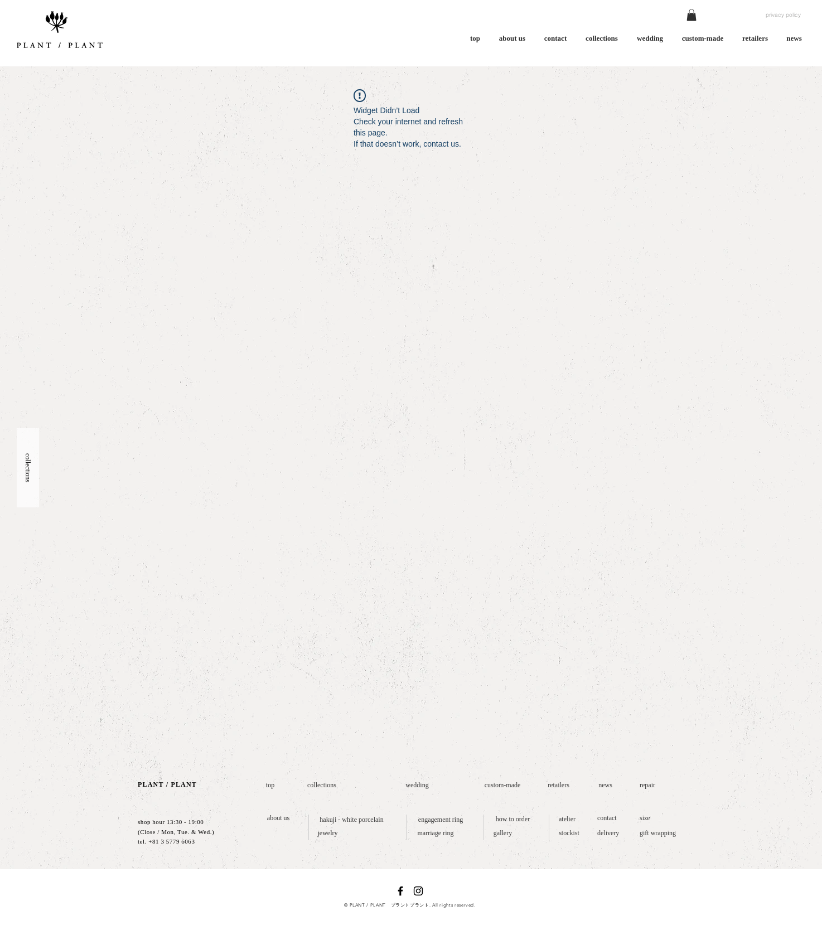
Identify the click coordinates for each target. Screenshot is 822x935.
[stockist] (569, 833)
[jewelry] (327, 833)
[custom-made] (502, 785)
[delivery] (610, 833)
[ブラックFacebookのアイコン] (400, 891)
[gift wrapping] (660, 833)
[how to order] (512, 819)
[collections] (322, 785)
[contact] (609, 818)
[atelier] (567, 819)
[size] (646, 818)
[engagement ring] (440, 820)
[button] (691, 15)
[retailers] (558, 785)
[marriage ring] (435, 833)
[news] (605, 785)
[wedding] (417, 785)
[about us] (278, 818)
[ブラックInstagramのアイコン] (418, 891)
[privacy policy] (783, 15)
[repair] (649, 785)
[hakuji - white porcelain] (351, 820)
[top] (270, 785)
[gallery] (502, 833)
